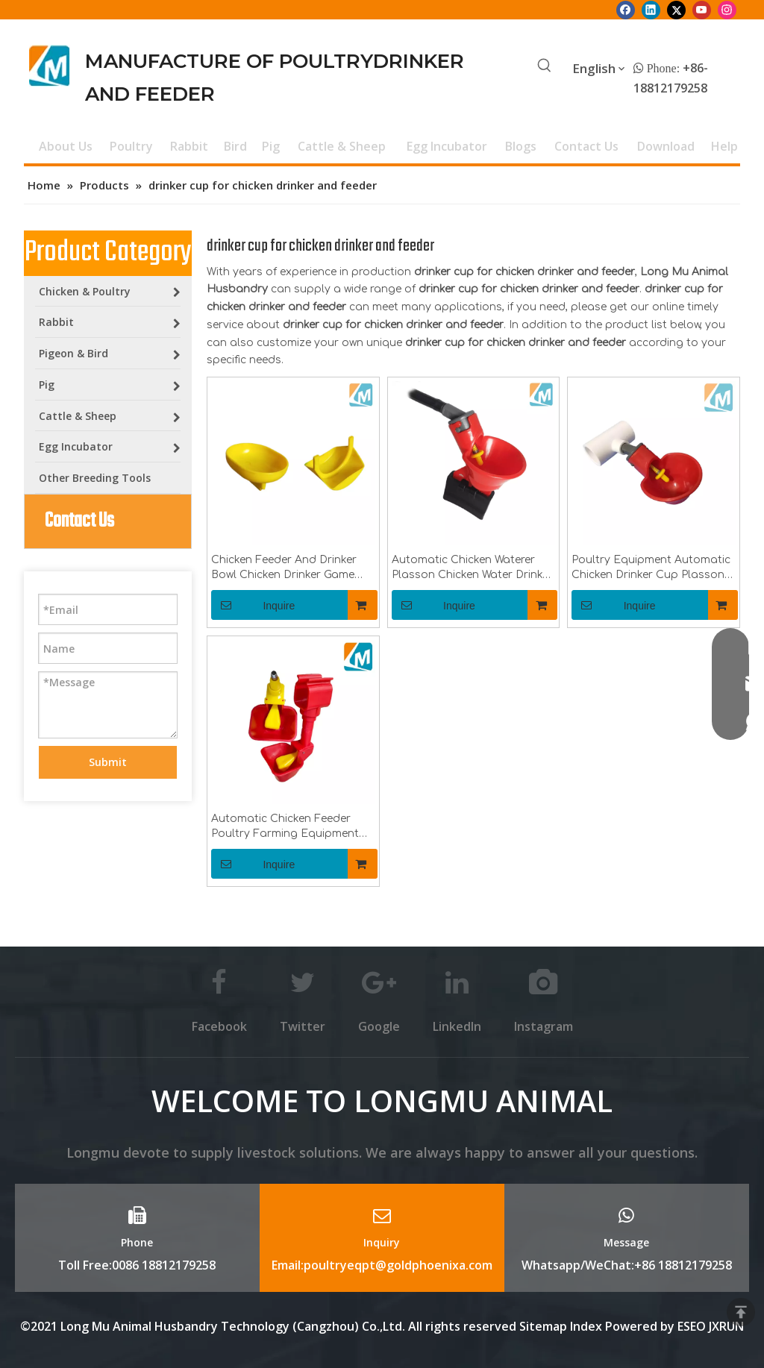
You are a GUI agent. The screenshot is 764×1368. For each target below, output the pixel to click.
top (741, 1312)
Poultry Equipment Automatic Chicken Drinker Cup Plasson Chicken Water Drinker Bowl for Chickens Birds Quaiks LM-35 (652, 568)
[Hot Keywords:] (544, 66)
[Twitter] (676, 9)
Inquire (253, 605)
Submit (108, 762)
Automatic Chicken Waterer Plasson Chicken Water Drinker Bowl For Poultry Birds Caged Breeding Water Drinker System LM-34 (473, 568)
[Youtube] (701, 9)
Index (587, 1326)
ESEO (691, 1326)
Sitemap (543, 1326)
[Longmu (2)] (49, 66)
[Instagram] (727, 9)
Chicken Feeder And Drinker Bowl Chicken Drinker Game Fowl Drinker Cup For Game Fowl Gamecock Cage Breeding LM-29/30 (284, 568)
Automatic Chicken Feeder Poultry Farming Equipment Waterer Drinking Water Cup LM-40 (285, 827)
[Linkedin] (651, 9)
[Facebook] (625, 9)
